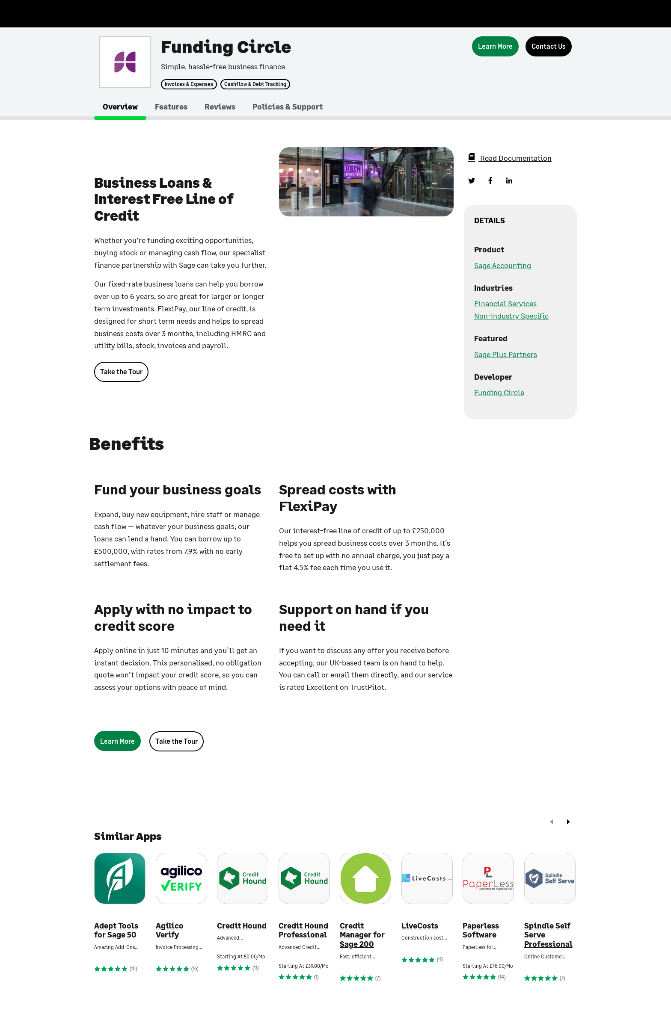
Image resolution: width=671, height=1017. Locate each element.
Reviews (220, 106)
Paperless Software (481, 930)
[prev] (551, 823)
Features (171, 106)
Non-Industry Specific (511, 315)
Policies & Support (287, 106)
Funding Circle (499, 392)
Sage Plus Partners (505, 354)
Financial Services (505, 303)
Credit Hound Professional (303, 930)
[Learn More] (495, 46)
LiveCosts (419, 925)
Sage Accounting (502, 265)
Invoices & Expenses (189, 84)
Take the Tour (121, 371)
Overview (120, 106)
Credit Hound (242, 925)
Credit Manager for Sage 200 (362, 935)
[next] (568, 823)
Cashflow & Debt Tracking (255, 84)
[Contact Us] (549, 46)
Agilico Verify (170, 930)
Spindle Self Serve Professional (548, 935)
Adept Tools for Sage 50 (116, 930)
